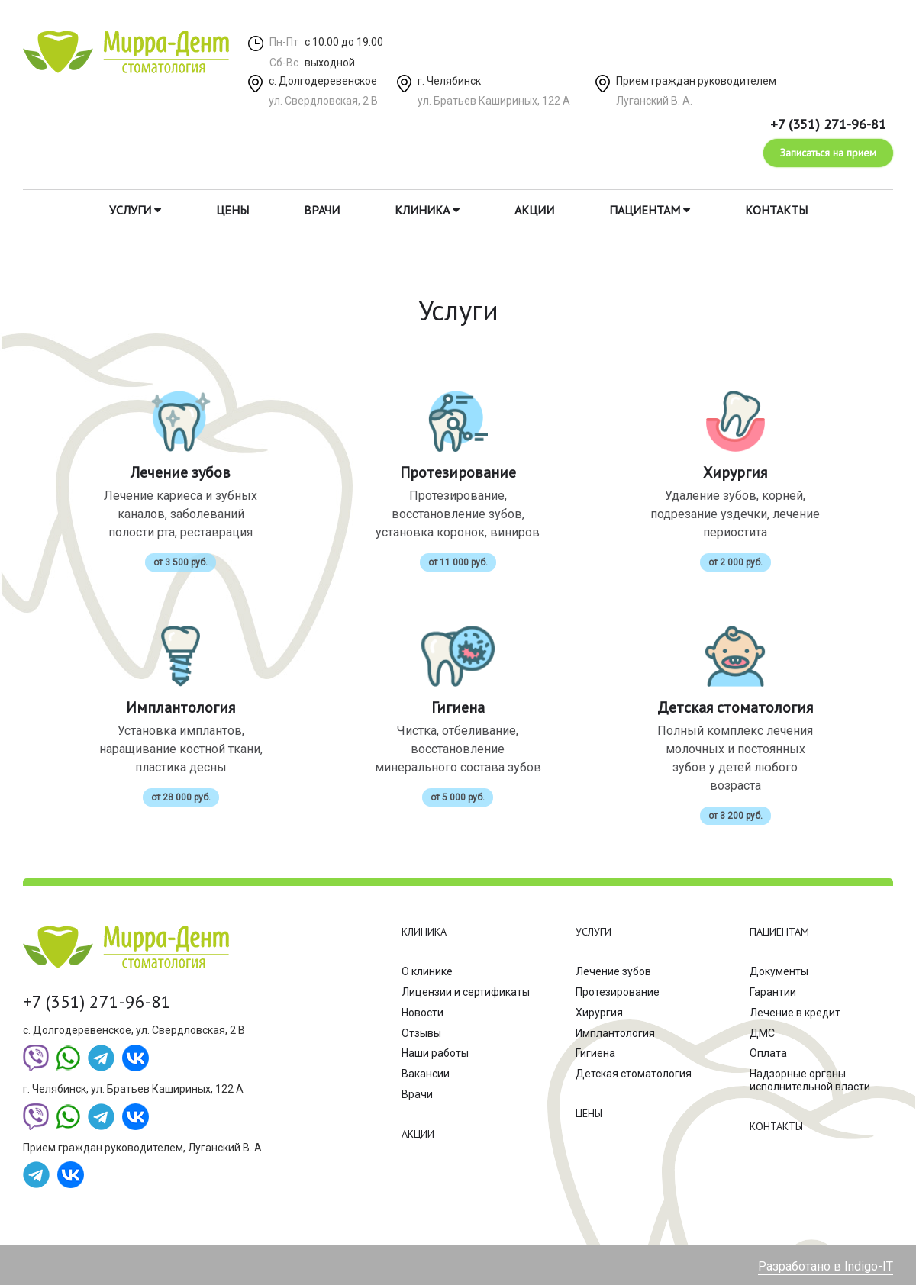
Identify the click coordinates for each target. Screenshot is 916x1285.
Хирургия (599, 1012)
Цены (232, 209)
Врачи (322, 209)
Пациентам (649, 209)
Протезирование (618, 992)
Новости (422, 1012)
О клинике (427, 971)
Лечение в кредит (795, 1012)
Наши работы (435, 1053)
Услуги (135, 209)
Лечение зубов (613, 971)
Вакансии (426, 1074)
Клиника (427, 209)
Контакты (776, 209)
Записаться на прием (828, 152)
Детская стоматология (634, 1074)
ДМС (762, 1033)
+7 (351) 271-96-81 (828, 124)
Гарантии (773, 992)
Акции (534, 209)
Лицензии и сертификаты (466, 992)
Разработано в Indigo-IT (825, 1266)
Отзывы (421, 1033)
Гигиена (595, 1053)
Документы (779, 971)
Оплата (768, 1053)
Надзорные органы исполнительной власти (810, 1080)
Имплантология (615, 1033)
